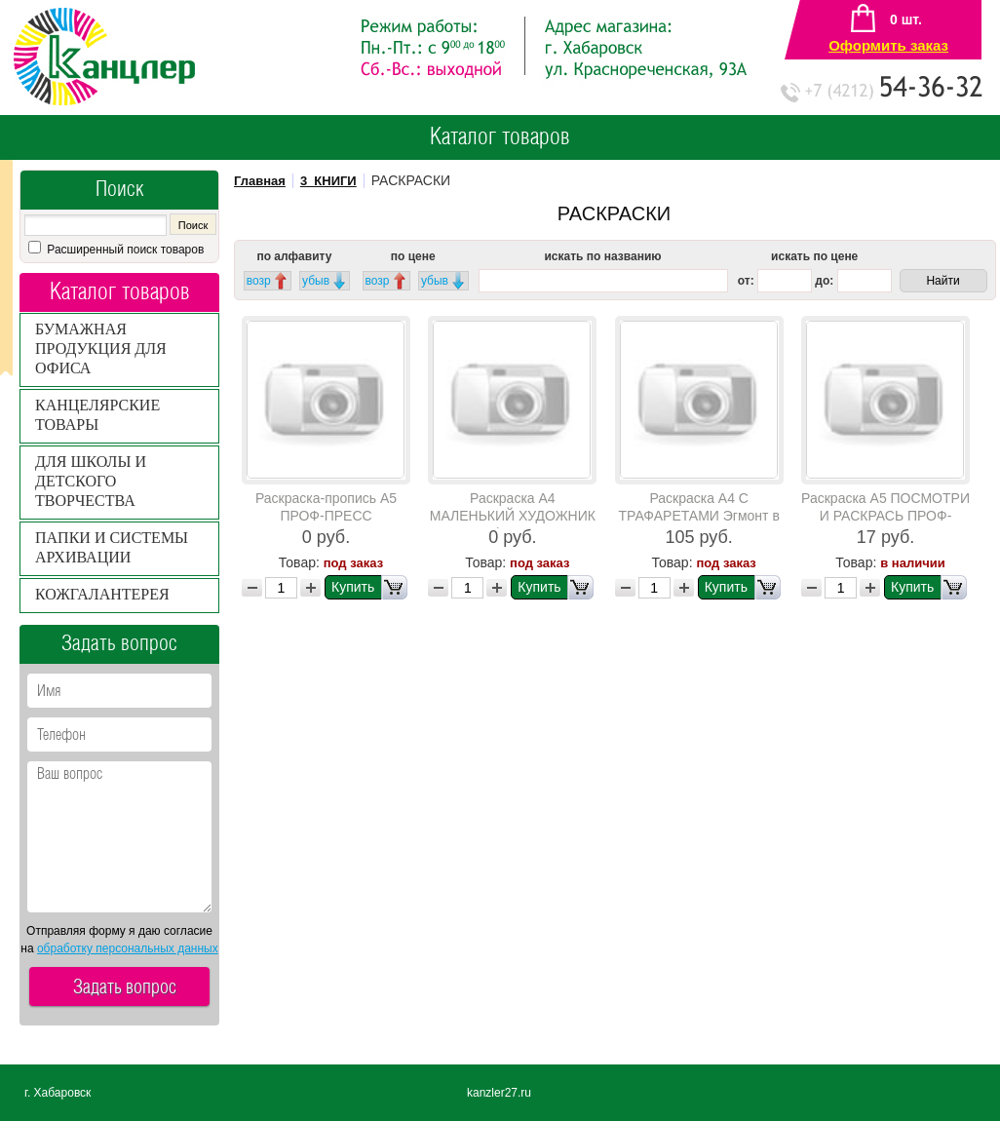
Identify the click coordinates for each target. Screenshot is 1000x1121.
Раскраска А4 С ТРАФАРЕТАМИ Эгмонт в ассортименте (699, 515)
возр (259, 281)
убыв (315, 281)
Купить (369, 587)
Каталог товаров (500, 137)
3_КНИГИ (328, 181)
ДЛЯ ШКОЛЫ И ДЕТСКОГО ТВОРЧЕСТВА (90, 481)
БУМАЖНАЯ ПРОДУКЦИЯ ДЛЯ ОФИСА (101, 348)
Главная (260, 181)
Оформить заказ (888, 45)
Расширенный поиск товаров (124, 249)
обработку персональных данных (127, 948)
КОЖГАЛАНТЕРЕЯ (102, 594)
